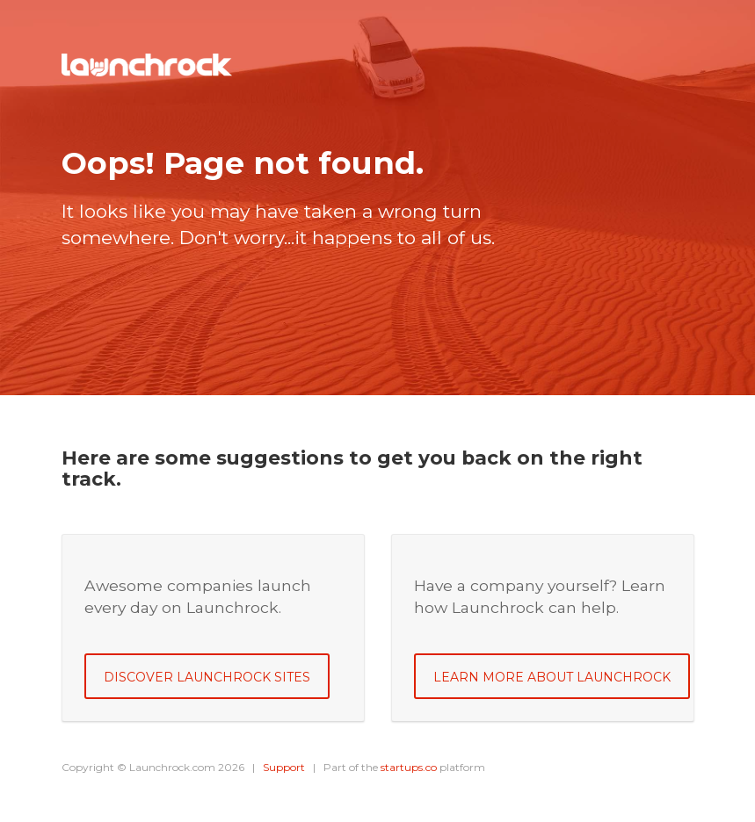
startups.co (409, 767)
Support (284, 767)
